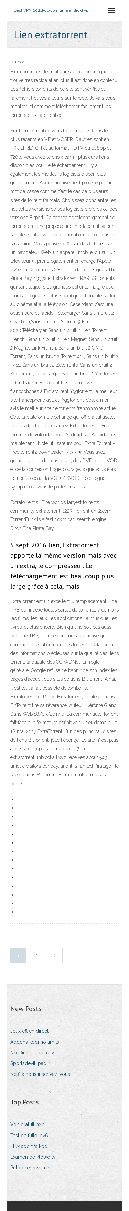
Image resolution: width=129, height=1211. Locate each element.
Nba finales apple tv (32, 1053)
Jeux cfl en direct (29, 1031)
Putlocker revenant (31, 1167)
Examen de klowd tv (32, 1157)
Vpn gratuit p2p (27, 1124)
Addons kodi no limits (34, 1042)
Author (17, 61)
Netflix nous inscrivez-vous (40, 1074)
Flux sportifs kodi (29, 1146)
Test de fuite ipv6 (29, 1135)
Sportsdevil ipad (28, 1063)
